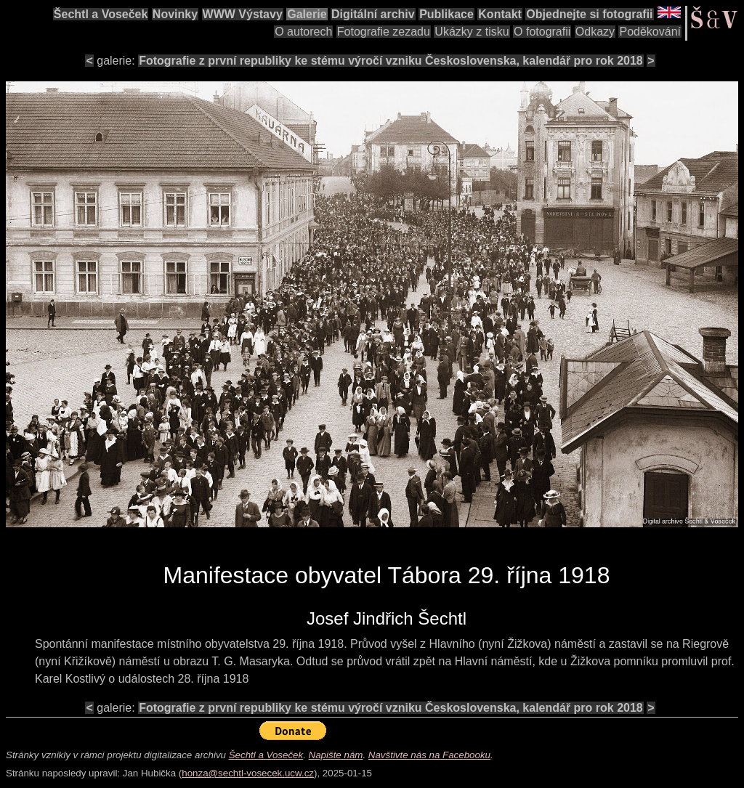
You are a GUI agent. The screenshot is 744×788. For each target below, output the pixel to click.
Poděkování (650, 31)
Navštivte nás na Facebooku (429, 755)
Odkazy (595, 31)
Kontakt (500, 14)
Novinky (175, 14)
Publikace (446, 14)
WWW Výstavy (243, 14)
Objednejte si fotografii (589, 14)
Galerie (306, 14)
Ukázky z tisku (471, 31)
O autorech (303, 31)
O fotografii (542, 31)
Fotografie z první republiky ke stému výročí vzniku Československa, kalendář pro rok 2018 (391, 60)
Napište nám (336, 755)
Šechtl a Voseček (101, 14)
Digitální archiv (373, 14)
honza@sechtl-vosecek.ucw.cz (248, 773)
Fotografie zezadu (383, 31)
